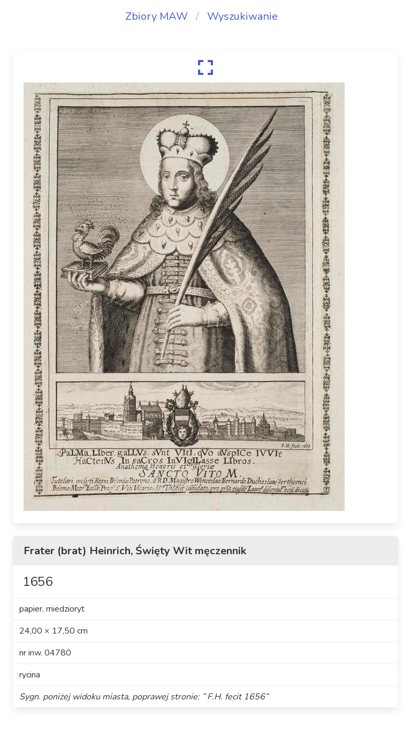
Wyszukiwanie (242, 16)
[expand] (205, 67)
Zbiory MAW (156, 16)
